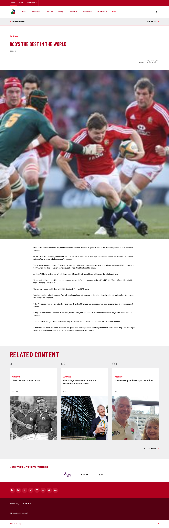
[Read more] (33, 404)
